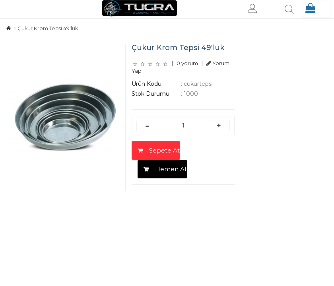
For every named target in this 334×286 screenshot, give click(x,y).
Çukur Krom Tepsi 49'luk (47, 28)
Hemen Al (165, 169)
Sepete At (159, 150)
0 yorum (187, 63)
